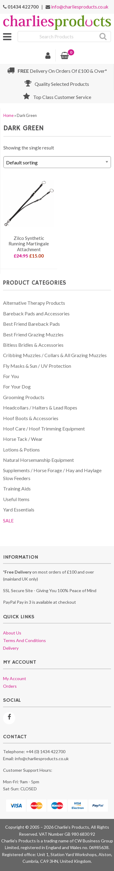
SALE (8, 520)
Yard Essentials (18, 509)
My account (14, 678)
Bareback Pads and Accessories (36, 313)
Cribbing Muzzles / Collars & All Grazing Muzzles (55, 355)
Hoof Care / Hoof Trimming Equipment (44, 428)
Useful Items (16, 499)
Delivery (11, 648)
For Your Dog (17, 386)
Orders (10, 686)
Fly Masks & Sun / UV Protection (37, 366)
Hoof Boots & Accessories (30, 418)
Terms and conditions (24, 640)
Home (8, 115)
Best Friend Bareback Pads (31, 324)
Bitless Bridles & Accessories (33, 345)
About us (12, 632)
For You (11, 376)
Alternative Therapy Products (34, 303)
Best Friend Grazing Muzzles (33, 334)
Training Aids (17, 488)
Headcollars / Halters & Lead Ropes (40, 407)
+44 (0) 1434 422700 (45, 751)
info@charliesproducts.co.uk (79, 6)
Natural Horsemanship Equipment (38, 460)
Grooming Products (23, 397)
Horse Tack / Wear (23, 439)
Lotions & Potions (21, 449)
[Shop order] (57, 162)
